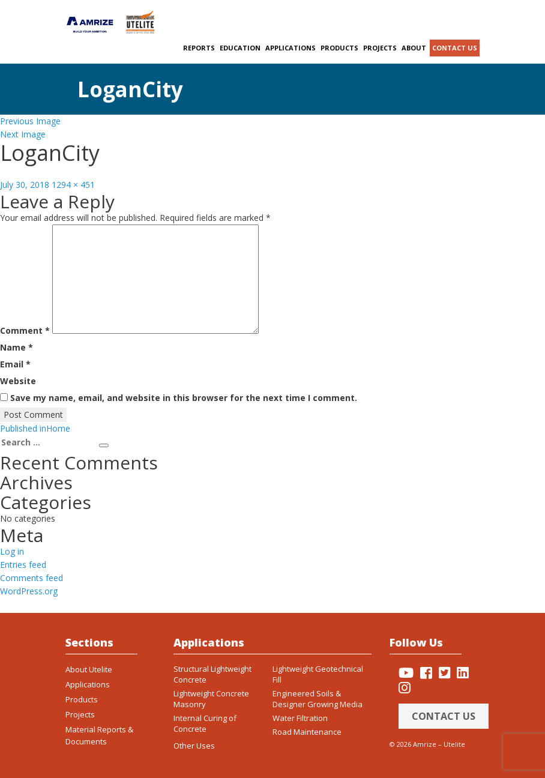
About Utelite (88, 669)
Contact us (454, 47)
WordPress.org (29, 591)
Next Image (23, 134)
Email (15, 364)
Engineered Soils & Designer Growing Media (317, 699)
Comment (25, 330)
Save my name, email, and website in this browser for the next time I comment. (183, 397)
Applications (290, 47)
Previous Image (30, 121)
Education (240, 47)
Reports (199, 47)
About (414, 47)
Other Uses (194, 745)
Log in (12, 551)
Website (18, 381)
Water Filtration (300, 718)
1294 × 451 (73, 184)
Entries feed (23, 564)
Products (339, 47)
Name (16, 347)
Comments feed (31, 578)
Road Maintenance (307, 731)
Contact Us (443, 716)
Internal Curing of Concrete (204, 723)
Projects (380, 47)
